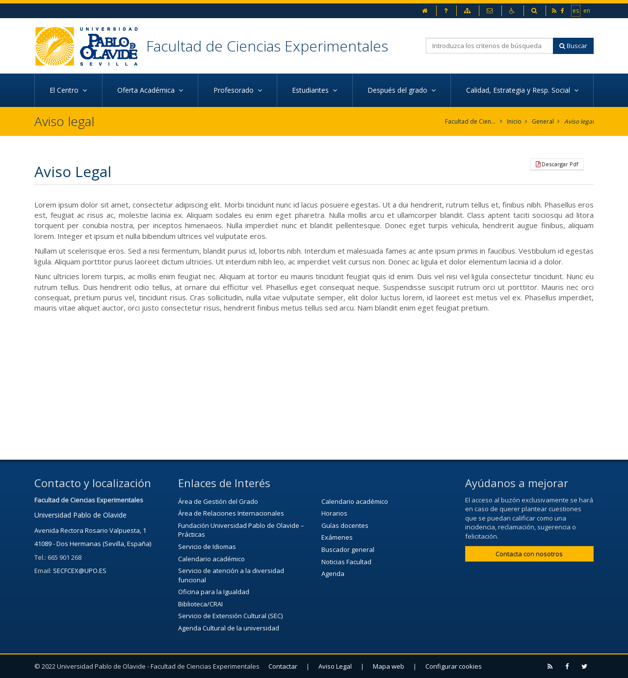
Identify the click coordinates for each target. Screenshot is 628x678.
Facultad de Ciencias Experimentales (267, 46)
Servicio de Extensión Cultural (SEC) (230, 615)
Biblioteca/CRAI (200, 604)
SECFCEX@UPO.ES (79, 570)
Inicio (514, 121)
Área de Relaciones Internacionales (231, 513)
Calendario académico (211, 558)
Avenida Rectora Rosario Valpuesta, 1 (90, 530)
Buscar (573, 45)
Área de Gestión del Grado (218, 501)
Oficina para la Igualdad (213, 591)
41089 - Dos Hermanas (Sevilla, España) (92, 543)
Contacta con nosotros (529, 553)
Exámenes (337, 537)
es (576, 10)
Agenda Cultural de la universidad (228, 628)
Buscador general (347, 549)
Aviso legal (579, 121)
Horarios (334, 513)
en (587, 10)
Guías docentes (344, 525)
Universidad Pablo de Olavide (80, 515)
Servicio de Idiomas (207, 546)
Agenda (332, 573)
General (543, 121)
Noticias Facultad (346, 561)
